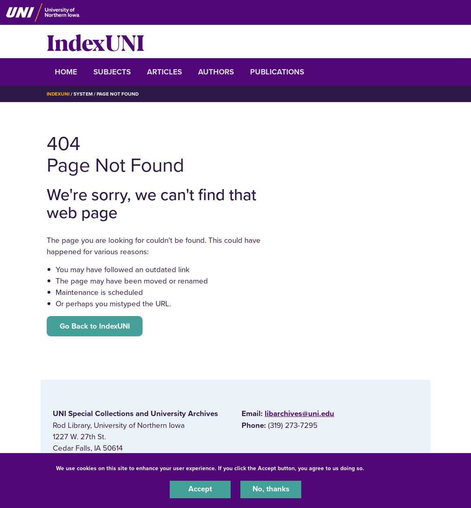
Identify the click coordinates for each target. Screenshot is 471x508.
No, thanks (271, 489)
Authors (216, 72)
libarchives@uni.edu (299, 414)
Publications (277, 72)
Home (66, 72)
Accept (200, 489)
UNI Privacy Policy (391, 467)
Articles (164, 72)
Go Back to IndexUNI (95, 325)
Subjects (112, 72)
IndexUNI (95, 41)
